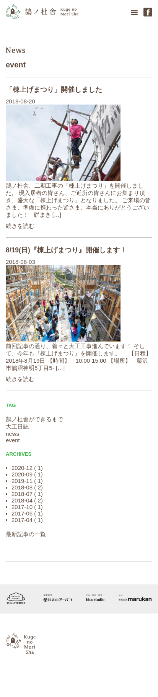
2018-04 (22, 500)
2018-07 (22, 494)
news (15, 50)
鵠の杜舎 (42, 14)
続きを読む (20, 226)
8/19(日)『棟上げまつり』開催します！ (66, 250)
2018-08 (22, 487)
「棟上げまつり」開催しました (54, 89)
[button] (134, 13)
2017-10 (22, 507)
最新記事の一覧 (26, 534)
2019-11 (22, 481)
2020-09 (22, 474)
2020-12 (22, 468)
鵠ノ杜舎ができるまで (34, 419)
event (16, 65)
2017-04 (22, 520)
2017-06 (22, 513)
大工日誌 (17, 426)
